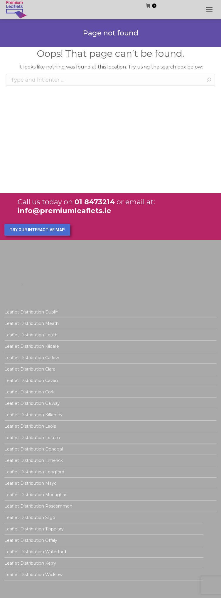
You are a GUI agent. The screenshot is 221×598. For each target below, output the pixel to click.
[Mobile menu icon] (209, 10)
